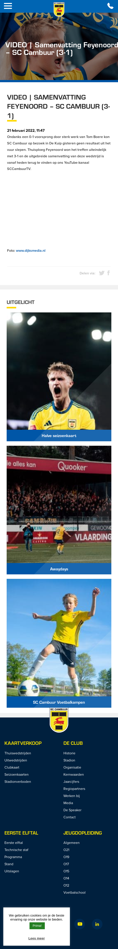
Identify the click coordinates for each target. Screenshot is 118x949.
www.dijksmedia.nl (30, 250)
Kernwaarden (73, 774)
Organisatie (72, 767)
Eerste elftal (13, 842)
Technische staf (16, 849)
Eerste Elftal (21, 832)
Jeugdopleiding (82, 832)
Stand (8, 863)
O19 (66, 856)
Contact (69, 817)
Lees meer (36, 938)
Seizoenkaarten (16, 774)
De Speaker (72, 809)
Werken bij (71, 795)
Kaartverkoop (22, 743)
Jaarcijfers (71, 781)
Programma (13, 856)
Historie (69, 753)
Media (68, 802)
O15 (66, 871)
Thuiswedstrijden (17, 753)
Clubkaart (11, 767)
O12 (66, 885)
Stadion (69, 760)
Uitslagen (11, 871)
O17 (66, 863)
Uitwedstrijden (15, 760)
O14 (66, 878)
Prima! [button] (37, 925)
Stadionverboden (17, 781)
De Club (73, 743)
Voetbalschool (74, 892)
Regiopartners (74, 788)
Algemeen (71, 842)
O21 (66, 849)
